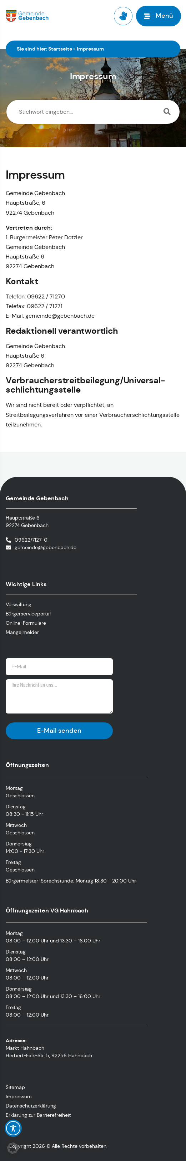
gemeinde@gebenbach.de (45, 547)
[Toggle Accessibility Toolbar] (13, 1128)
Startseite (60, 49)
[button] (13, 1148)
